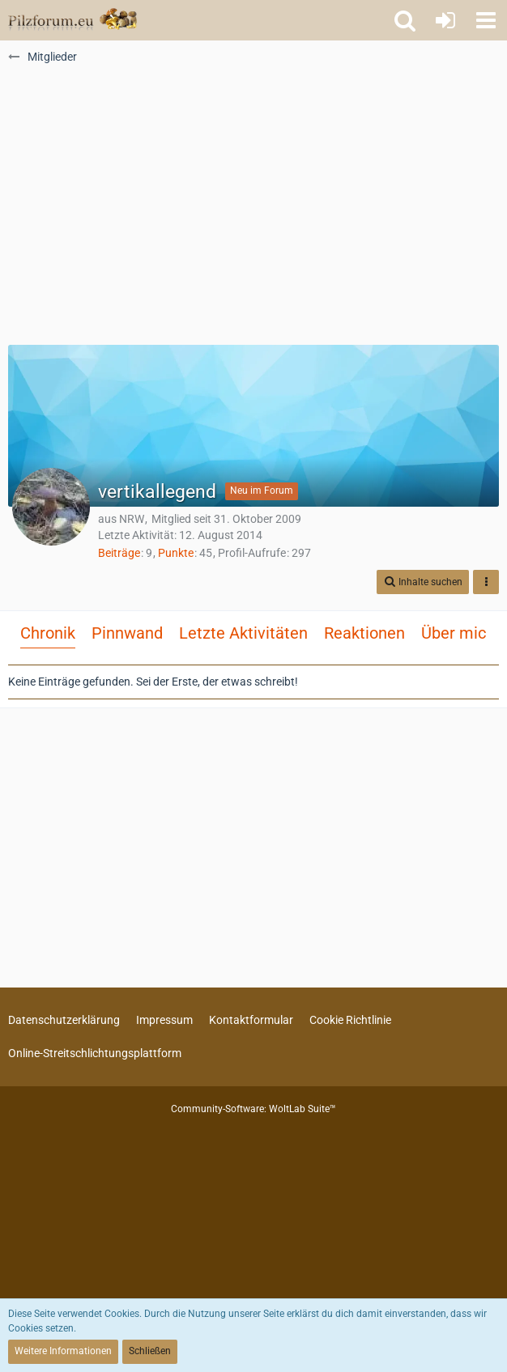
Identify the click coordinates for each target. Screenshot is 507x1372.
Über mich (458, 633)
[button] (486, 20)
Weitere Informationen (63, 1351)
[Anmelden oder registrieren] (445, 20)
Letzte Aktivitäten (243, 633)
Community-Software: (253, 1109)
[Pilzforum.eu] (72, 20)
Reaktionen (364, 633)
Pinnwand (127, 633)
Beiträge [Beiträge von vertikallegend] (119, 552)
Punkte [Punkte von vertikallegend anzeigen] (176, 552)
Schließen (150, 1351)
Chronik (47, 633)
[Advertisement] (253, 211)
